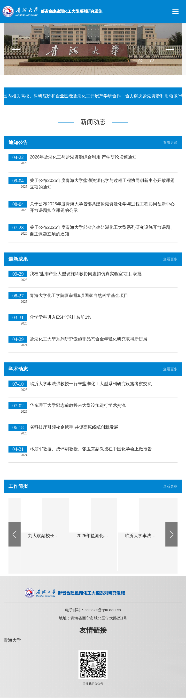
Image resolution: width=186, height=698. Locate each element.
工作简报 (18, 486)
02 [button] (140, 61)
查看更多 (170, 142)
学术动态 (18, 369)
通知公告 (18, 142)
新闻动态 (93, 122)
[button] (16, 49)
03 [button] (152, 61)
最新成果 (18, 259)
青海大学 (12, 640)
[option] (93, 49)
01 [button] (129, 61)
